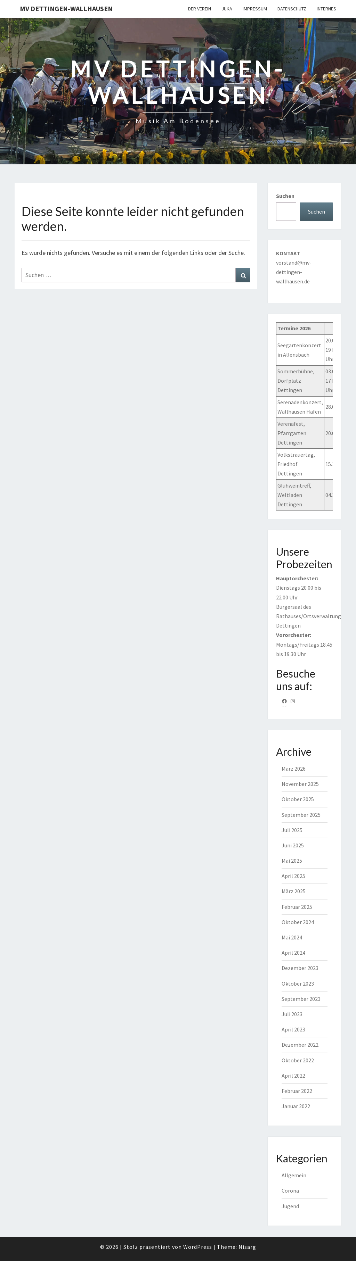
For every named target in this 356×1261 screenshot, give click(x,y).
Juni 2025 (293, 845)
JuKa (226, 9)
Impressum (255, 9)
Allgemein (294, 1175)
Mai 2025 (292, 860)
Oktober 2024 (298, 922)
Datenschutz (291, 9)
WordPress (197, 1246)
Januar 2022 (296, 1106)
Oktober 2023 (298, 983)
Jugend (290, 1206)
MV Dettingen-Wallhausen (66, 8)
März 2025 (294, 891)
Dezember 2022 (300, 1044)
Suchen (285, 195)
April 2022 (293, 1075)
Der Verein (199, 9)
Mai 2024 (292, 937)
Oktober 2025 (298, 799)
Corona (290, 1190)
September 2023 (301, 998)
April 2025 (293, 875)
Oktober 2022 (298, 1060)
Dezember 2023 (300, 967)
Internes (326, 9)
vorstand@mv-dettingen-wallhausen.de (294, 272)
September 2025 (301, 814)
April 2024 (293, 952)
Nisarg (247, 1246)
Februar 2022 (297, 1090)
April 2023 (293, 1029)
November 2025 (300, 783)
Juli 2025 (292, 830)
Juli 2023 (292, 1014)
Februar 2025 (297, 906)
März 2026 (294, 768)
